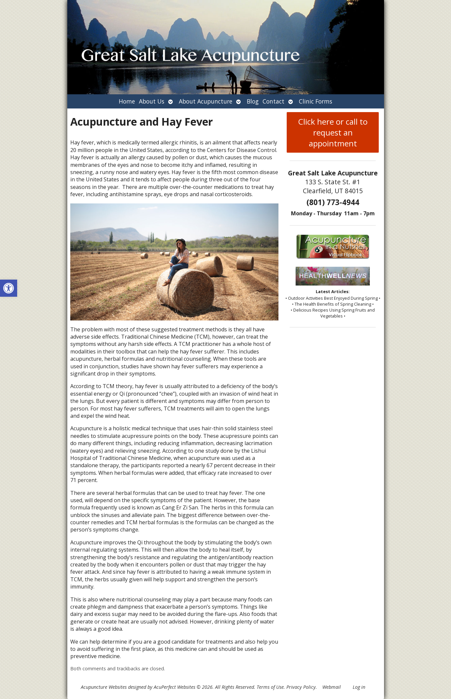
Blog (253, 101)
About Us (151, 101)
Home (127, 101)
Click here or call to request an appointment (333, 132)
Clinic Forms (315, 101)
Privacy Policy (301, 687)
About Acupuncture (205, 101)
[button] (8, 288)
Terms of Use (270, 687)
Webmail (331, 687)
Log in (359, 687)
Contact (273, 101)
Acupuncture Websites (104, 687)
